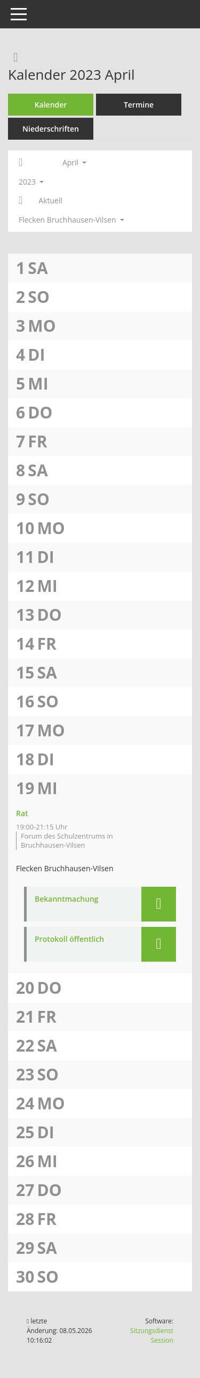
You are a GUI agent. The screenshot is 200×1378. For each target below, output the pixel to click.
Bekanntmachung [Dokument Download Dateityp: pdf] (67, 899)
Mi (38, 383)
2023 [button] (31, 182)
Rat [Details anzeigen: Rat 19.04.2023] (22, 813)
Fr (37, 441)
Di (36, 355)
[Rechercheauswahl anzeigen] (13, 56)
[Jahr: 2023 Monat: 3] (20, 162)
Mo (41, 326)
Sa (37, 268)
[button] (158, 904)
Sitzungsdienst (151, 1335)
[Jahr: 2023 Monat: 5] (20, 200)
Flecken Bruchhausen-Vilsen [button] (71, 220)
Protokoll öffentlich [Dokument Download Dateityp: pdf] (69, 939)
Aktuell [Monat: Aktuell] (50, 200)
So (38, 297)
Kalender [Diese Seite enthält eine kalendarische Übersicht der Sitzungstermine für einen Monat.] (51, 105)
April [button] (74, 162)
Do (40, 412)
